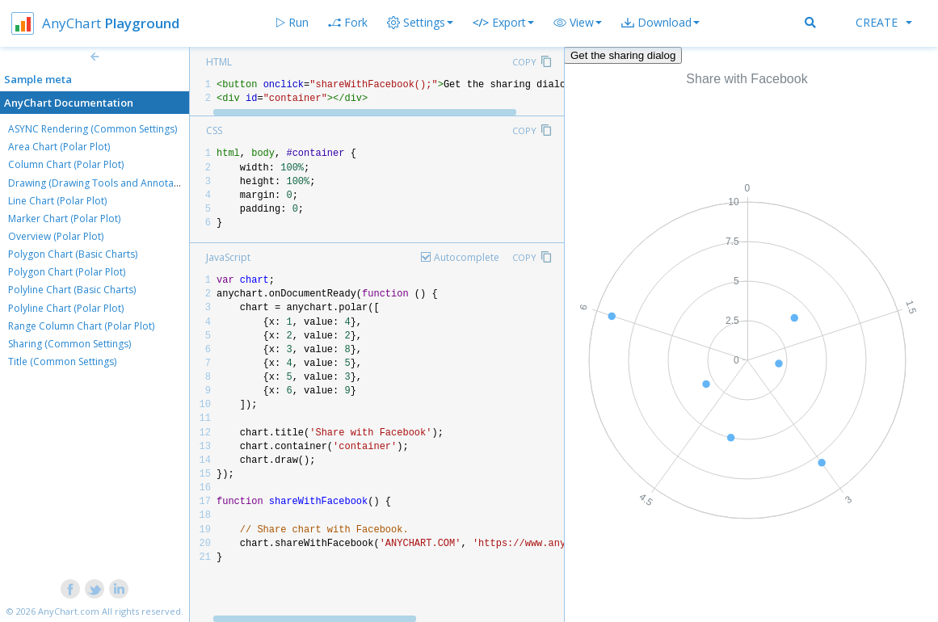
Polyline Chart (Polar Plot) (66, 308)
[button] (578, 22)
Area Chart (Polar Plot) (59, 146)
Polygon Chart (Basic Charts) (72, 254)
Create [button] (884, 22)
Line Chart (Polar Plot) (57, 201)
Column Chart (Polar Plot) (66, 164)
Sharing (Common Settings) (69, 344)
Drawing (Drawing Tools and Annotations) (103, 183)
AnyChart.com (68, 611)
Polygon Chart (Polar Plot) (66, 272)
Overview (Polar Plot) (55, 236)
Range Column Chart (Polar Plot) (81, 326)
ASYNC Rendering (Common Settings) (92, 129)
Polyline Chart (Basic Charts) (72, 289)
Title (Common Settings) (62, 361)
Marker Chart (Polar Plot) (64, 218)
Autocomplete (466, 257)
